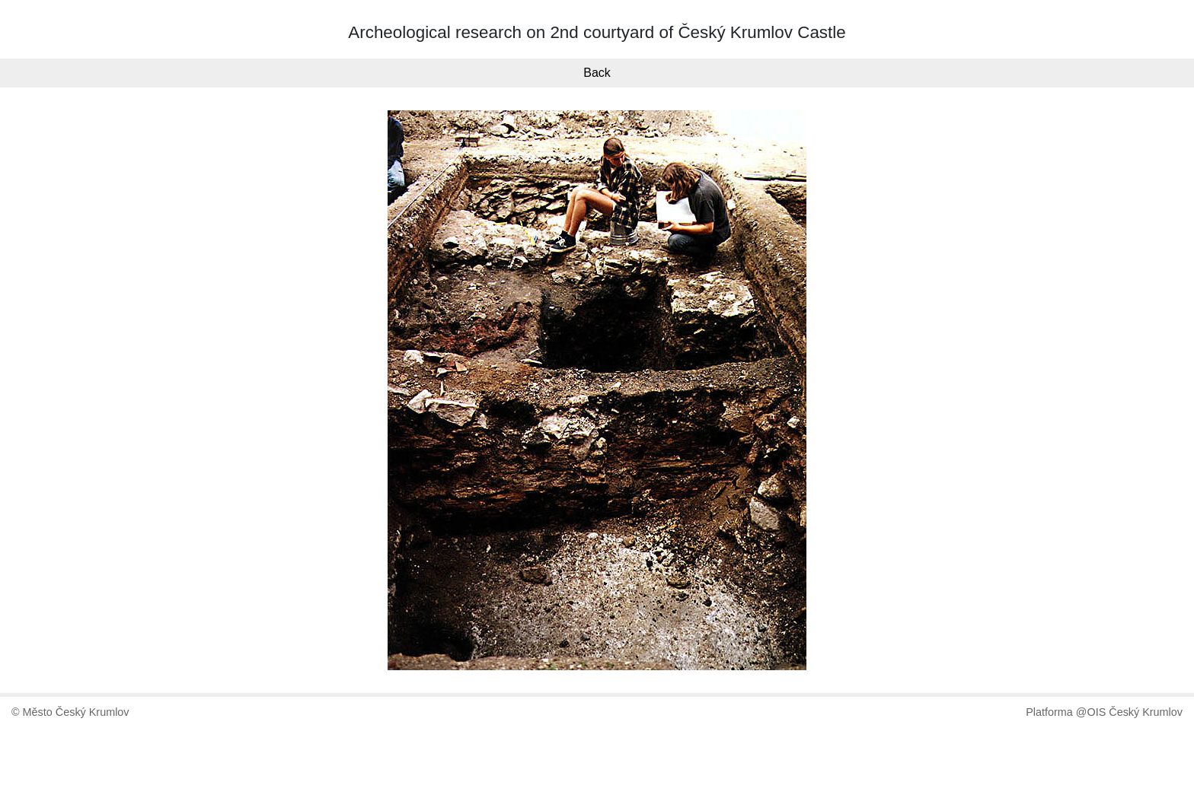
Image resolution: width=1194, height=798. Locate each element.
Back (597, 72)
